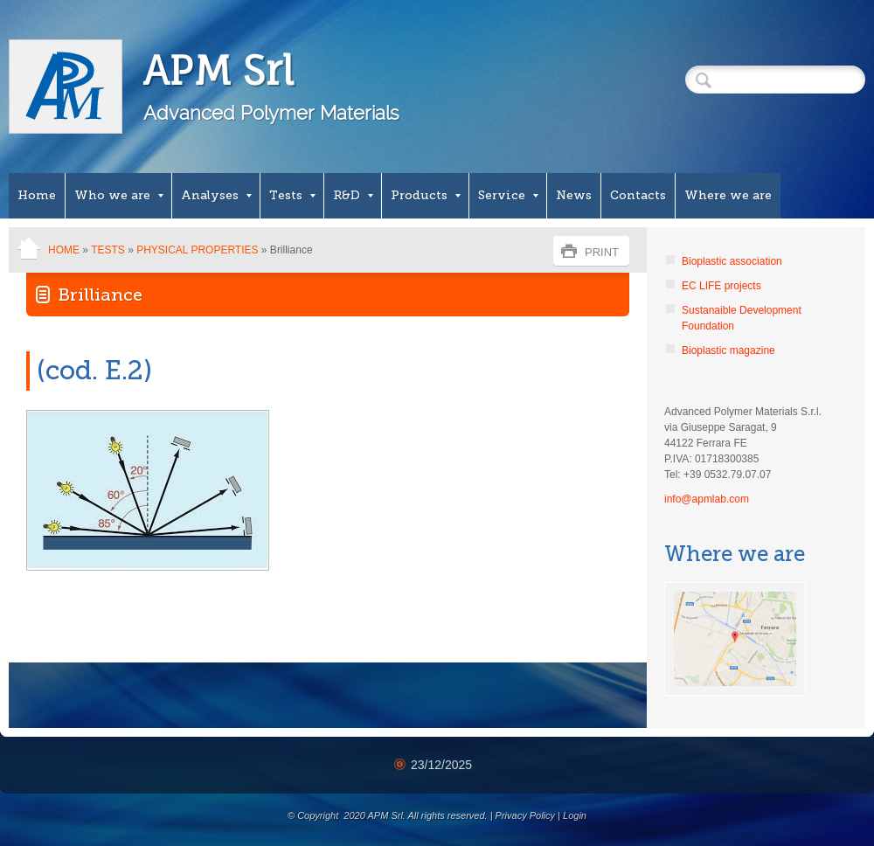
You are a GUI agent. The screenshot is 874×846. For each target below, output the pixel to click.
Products (426, 195)
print (602, 252)
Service (508, 195)
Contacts (638, 195)
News (574, 195)
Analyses (216, 195)
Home (36, 195)
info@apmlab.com (706, 499)
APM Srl (219, 70)
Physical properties (197, 250)
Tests (292, 195)
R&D (353, 195)
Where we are (728, 195)
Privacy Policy (525, 815)
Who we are (118, 195)
